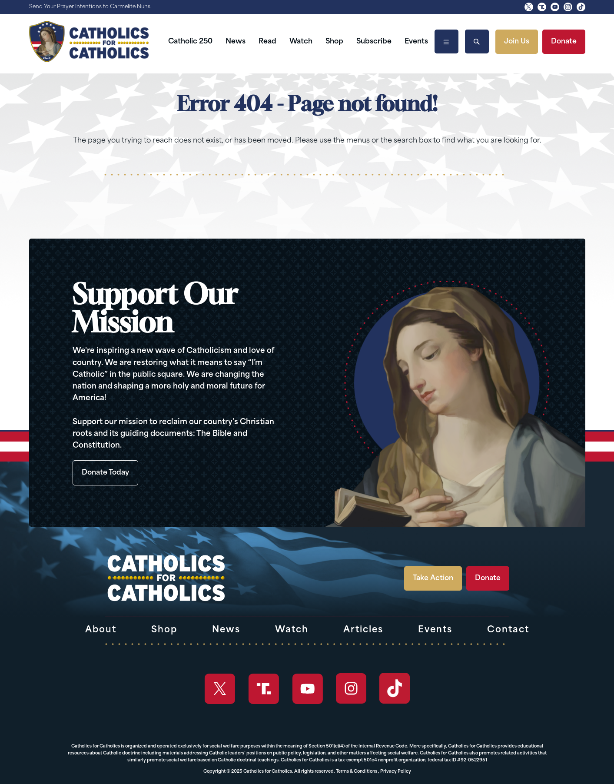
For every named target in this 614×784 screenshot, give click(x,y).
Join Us (516, 41)
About (100, 630)
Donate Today (105, 472)
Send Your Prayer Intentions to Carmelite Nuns (89, 7)
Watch (300, 41)
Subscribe (374, 41)
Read (267, 41)
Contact (508, 630)
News (236, 41)
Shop (334, 41)
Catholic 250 (190, 41)
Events (416, 41)
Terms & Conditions (356, 771)
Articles (363, 630)
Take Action (433, 578)
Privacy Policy (395, 771)
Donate (564, 41)
